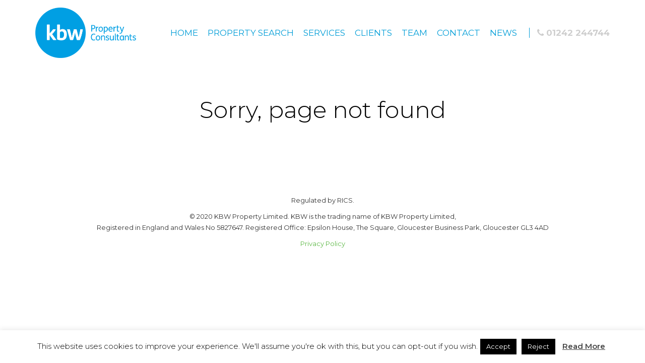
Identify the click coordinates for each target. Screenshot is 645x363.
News (503, 33)
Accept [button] (498, 346)
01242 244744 (573, 33)
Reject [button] (538, 346)
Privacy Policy (322, 243)
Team (414, 33)
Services (324, 33)
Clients (373, 33)
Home (184, 33)
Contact (458, 33)
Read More (583, 346)
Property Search (251, 33)
